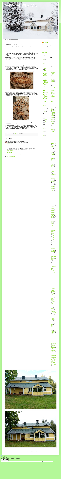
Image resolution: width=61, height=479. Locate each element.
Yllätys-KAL (52, 354)
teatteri (52, 320)
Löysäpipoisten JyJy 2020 (53, 192)
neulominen (52, 253)
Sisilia (52, 307)
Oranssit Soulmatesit (45, 88)
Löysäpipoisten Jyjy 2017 (53, 186)
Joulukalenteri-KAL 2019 (53, 115)
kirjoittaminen (53, 146)
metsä (52, 222)
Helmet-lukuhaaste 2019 (53, 90)
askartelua (52, 73)
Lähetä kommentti (9, 152)
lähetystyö (52, 184)
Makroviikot (52, 216)
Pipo (51, 268)
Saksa (52, 299)
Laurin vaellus (53, 174)
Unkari (52, 329)
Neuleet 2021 (53, 243)
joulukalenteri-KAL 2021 (53, 119)
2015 (44, 132)
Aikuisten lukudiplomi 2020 (53, 62)
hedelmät (52, 82)
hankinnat (52, 81)
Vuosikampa (53, 351)
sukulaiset (52, 314)
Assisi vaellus (53, 74)
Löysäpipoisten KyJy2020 (53, 215)
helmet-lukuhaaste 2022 (53, 99)
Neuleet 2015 (53, 231)
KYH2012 (52, 154)
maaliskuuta (45, 121)
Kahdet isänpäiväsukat (45, 106)
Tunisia (52, 324)
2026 (44, 55)
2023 (44, 59)
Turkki (52, 325)
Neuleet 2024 (53, 248)
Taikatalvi (44, 79)
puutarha (52, 274)
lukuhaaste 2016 (53, 181)
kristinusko (52, 151)
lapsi (51, 173)
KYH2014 (52, 155)
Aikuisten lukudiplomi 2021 (53, 65)
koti (51, 149)
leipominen (52, 175)
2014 (44, 134)
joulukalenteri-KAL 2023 (53, 121)
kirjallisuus (52, 145)
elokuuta (45, 111)
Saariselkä (52, 297)
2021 (44, 62)
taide (51, 317)
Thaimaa (52, 323)
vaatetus (52, 333)
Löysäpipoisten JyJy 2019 (53, 190)
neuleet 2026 (53, 251)
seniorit (52, 303)
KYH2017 (52, 159)
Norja (51, 255)
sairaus (52, 298)
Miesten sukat (45, 98)
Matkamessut (53, 218)
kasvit (52, 142)
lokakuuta (45, 108)
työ (51, 326)
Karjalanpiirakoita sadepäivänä (45, 96)
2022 (44, 60)
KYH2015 (52, 157)
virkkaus (52, 348)
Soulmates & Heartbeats (53, 309)
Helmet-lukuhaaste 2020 (53, 93)
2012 (44, 136)
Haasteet (52, 80)
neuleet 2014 (53, 230)
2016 (44, 131)
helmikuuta (45, 123)
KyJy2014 (52, 164)
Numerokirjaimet (53, 256)
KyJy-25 (52, 160)
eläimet (52, 79)
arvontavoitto (53, 72)
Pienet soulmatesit (45, 91)
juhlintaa (52, 128)
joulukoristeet (53, 124)
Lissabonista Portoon (53, 178)
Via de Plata (53, 347)
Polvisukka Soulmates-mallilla (45, 101)
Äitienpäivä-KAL (53, 364)
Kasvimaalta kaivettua (45, 84)
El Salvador (52, 76)
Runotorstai (52, 294)
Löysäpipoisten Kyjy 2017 (53, 202)
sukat (51, 310)
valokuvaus (52, 342)
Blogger (37, 451)
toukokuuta (45, 117)
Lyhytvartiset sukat (45, 74)
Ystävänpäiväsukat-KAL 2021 (53, 360)
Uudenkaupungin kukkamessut (53, 332)
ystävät (52, 361)
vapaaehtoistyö (53, 345)
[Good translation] (3, 460)
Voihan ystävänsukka (53, 350)
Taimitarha (52, 318)
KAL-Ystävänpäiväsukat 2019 (53, 137)
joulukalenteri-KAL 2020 (53, 117)
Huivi (51, 108)
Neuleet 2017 (53, 235)
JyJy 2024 (52, 129)
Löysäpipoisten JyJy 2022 (53, 196)
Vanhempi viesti (35, 154)
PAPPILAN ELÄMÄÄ (21, 6)
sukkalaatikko (53, 311)
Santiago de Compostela (53, 301)
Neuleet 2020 (53, 241)
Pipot (51, 269)
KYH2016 (52, 158)
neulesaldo (52, 252)
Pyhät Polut (52, 290)
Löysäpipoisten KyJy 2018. (53, 204)
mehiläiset (52, 221)
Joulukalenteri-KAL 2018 (53, 113)
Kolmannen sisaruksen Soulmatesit (45, 81)
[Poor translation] (7, 460)
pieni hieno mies (53, 266)
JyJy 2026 (52, 130)
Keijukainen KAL (53, 143)
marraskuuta (46, 68)
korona (52, 148)
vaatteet (52, 334)
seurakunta (52, 304)
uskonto (52, 330)
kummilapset (53, 153)
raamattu (52, 293)
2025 (44, 56)
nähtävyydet (53, 258)
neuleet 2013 (53, 229)
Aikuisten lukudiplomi (52, 60)
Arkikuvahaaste (53, 69)
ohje (51, 260)
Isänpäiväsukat (53, 110)
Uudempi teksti (7, 154)
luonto (52, 183)
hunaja (52, 109)
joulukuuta (45, 66)
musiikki (52, 223)
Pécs (51, 265)
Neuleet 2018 (53, 237)
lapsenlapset (53, 171)
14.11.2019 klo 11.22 (10, 143)
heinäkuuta (45, 112)
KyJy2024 (52, 166)
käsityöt (52, 167)
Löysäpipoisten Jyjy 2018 (53, 188)
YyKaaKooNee (53, 362)
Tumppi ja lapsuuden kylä (45, 71)
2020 (44, 63)
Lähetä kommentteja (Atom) (11, 156)
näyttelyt (52, 259)
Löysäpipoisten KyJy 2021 (53, 209)
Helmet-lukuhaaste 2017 (53, 84)
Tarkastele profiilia (44, 52)
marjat (52, 217)
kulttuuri (52, 152)
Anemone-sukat (45, 77)
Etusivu (21, 154)
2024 (44, 58)
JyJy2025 (52, 131)
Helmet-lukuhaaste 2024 (53, 104)
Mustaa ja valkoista (52, 225)
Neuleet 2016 (53, 233)
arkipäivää (52, 71)
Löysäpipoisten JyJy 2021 (53, 194)
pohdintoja (52, 270)
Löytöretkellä (45, 75)
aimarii (8, 140)
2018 (44, 128)
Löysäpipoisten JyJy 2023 (53, 198)
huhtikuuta (45, 119)
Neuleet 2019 (53, 239)
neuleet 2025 (53, 250)
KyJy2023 (52, 165)
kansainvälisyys (53, 140)
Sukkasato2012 (53, 312)
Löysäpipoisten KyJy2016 (53, 213)
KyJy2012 (52, 161)
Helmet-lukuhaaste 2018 (53, 87)
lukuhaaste (52, 180)
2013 (44, 135)
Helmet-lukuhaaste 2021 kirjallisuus (53, 96)
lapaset (52, 170)
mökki (52, 226)
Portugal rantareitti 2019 (53, 272)
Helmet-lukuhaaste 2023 (53, 102)
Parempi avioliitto (53, 261)
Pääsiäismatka (53, 291)
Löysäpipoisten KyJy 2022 (53, 211)
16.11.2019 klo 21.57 (10, 150)
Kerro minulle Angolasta (45, 103)
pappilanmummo (45, 42)
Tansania (52, 319)
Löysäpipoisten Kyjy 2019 (53, 206)
